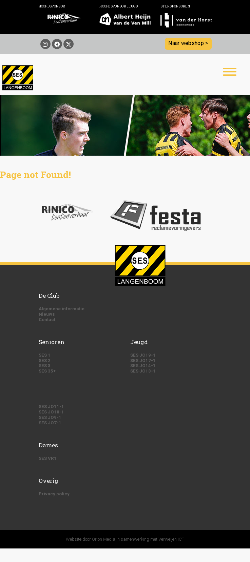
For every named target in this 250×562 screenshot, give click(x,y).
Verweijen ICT (171, 539)
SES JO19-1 (143, 355)
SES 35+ (47, 371)
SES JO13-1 (143, 371)
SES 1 (45, 355)
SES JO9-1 (50, 417)
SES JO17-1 (143, 360)
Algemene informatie (61, 308)
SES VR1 (48, 458)
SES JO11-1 (51, 406)
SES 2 (45, 360)
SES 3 (45, 365)
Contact (47, 319)
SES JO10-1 (51, 411)
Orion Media (103, 539)
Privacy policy (54, 493)
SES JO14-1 (143, 365)
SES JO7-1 (50, 422)
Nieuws (47, 314)
